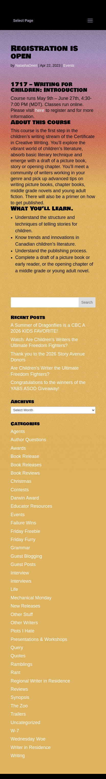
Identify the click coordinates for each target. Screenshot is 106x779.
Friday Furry (23, 539)
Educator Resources (31, 506)
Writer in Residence (31, 747)
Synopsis (20, 697)
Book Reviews (25, 473)
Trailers (18, 714)
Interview (20, 572)
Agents (18, 431)
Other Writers (24, 622)
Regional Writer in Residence (40, 681)
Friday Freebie (25, 531)
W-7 (15, 730)
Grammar (20, 547)
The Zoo (19, 705)
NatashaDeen (26, 65)
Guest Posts (23, 564)
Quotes (18, 655)
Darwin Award (25, 498)
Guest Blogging (26, 556)
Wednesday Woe (28, 739)
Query (17, 647)
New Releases (25, 606)
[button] (53, 124)
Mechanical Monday (31, 597)
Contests (20, 489)
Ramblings (21, 664)
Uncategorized (25, 722)
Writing (18, 755)
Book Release (25, 456)
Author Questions (28, 439)
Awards (18, 448)
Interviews (21, 581)
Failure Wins (23, 522)
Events (68, 65)
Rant (15, 672)
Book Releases (26, 464)
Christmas (21, 481)
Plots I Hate (22, 630)
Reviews (19, 689)
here (39, 110)
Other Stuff (22, 614)
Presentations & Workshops (39, 639)
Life (14, 589)
